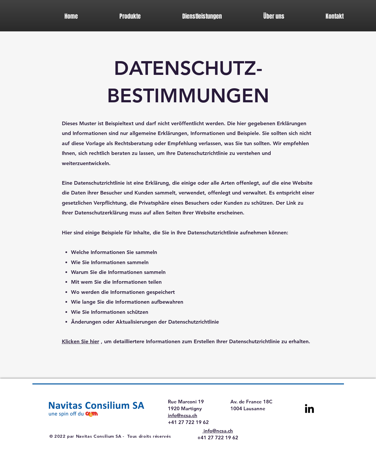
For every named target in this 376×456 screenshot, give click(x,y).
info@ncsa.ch (182, 415)
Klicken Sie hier (80, 341)
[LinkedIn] (309, 408)
